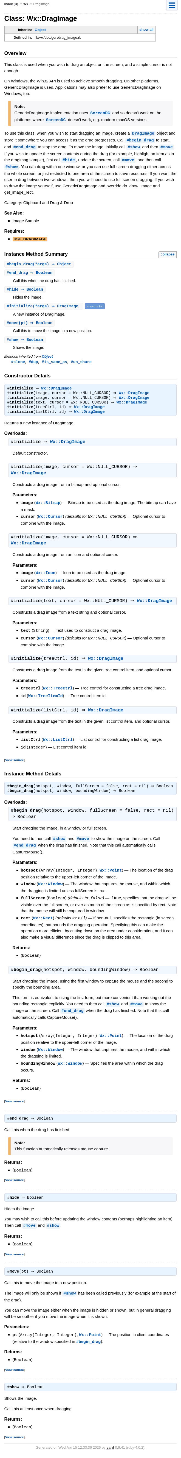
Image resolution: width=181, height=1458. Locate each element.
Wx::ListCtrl (58, 740)
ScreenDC (100, 113)
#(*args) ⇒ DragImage (44, 305)
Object (40, 30)
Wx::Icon (45, 575)
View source (14, 760)
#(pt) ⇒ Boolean (30, 322)
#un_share (81, 361)
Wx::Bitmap (48, 505)
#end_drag (24, 146)
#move (166, 146)
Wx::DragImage (58, 388)
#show (134, 146)
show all (146, 29)
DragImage (143, 132)
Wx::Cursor (50, 519)
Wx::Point (111, 875)
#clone (18, 361)
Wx (25, 4)
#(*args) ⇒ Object (40, 262)
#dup (33, 361)
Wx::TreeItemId (45, 697)
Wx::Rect (43, 922)
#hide (69, 158)
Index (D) (11, 4)
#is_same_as (54, 361)
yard (110, 1450)
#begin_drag (140, 139)
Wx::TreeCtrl (58, 689)
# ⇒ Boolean (30, 271)
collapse (167, 252)
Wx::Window (50, 889)
